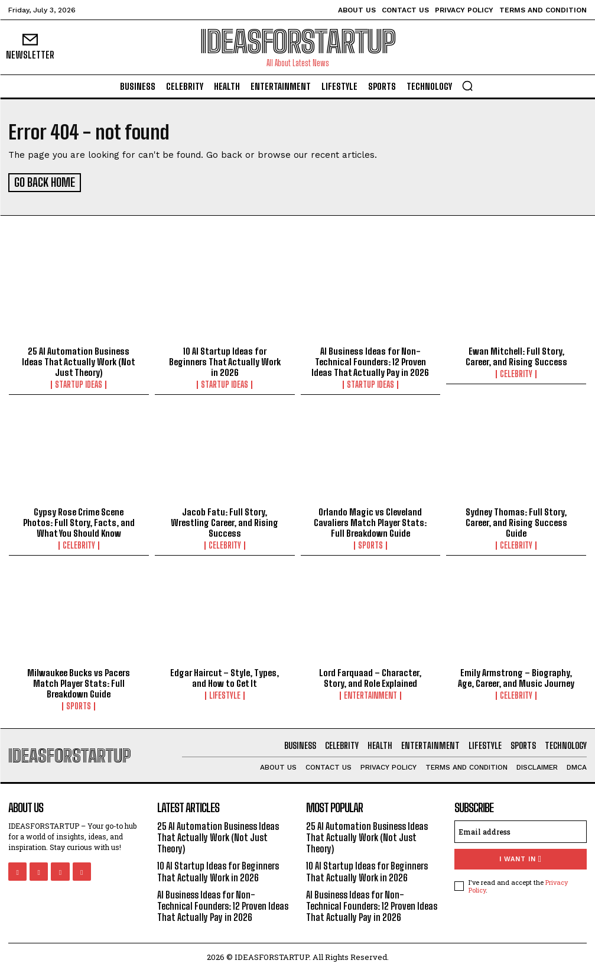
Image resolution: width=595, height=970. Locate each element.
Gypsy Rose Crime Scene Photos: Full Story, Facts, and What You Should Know (79, 521)
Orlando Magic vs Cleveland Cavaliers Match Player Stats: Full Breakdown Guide (370, 521)
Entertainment (370, 694)
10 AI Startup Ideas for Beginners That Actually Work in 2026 (225, 359)
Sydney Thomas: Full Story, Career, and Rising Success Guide (516, 521)
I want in (520, 857)
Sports (370, 544)
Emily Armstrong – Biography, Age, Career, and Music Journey (516, 676)
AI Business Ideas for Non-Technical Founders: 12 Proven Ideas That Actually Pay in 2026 (370, 359)
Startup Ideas (78, 382)
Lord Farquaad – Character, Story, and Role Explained (370, 676)
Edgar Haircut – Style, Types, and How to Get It (224, 676)
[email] (520, 830)
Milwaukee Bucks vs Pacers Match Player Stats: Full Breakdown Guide (78, 682)
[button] (467, 86)
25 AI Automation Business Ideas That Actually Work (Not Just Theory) (78, 359)
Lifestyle (224, 694)
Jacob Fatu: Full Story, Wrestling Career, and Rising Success (224, 521)
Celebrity (516, 372)
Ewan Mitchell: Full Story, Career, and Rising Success (516, 354)
